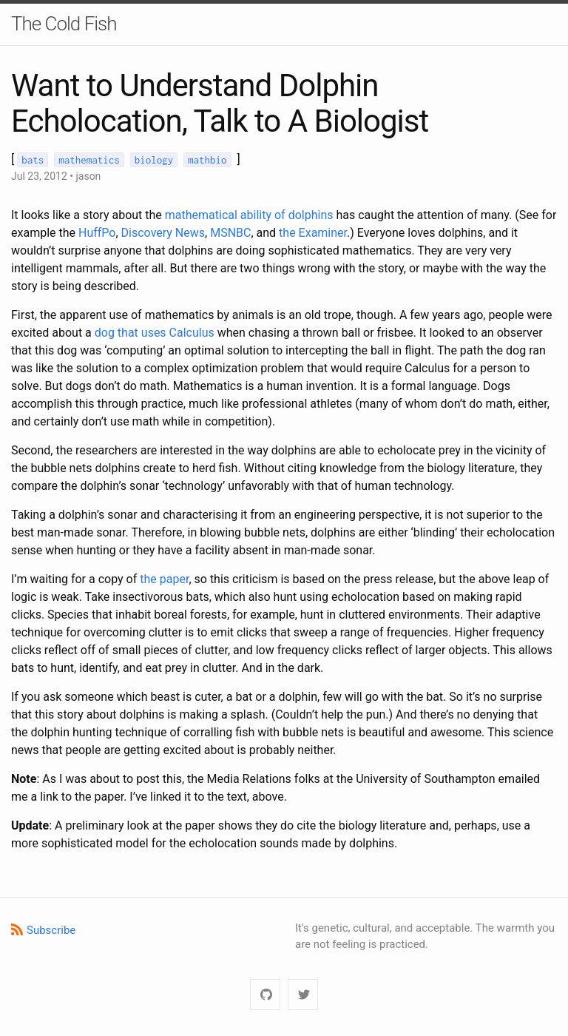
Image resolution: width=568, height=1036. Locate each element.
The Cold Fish (64, 24)
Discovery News (163, 233)
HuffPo (96, 233)
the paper (164, 579)
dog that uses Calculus (154, 333)
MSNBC (230, 233)
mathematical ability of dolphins (249, 215)
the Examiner (313, 233)
